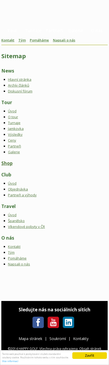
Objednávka (18, 189)
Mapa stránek (30, 338)
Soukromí (57, 338)
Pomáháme (39, 40)
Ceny (12, 140)
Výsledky (15, 134)
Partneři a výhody (22, 195)
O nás (97, 30)
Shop (6, 163)
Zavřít (89, 355)
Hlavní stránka (19, 79)
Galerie (75, 30)
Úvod (12, 111)
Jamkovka (16, 128)
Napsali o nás (64, 40)
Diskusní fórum (20, 91)
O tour (13, 116)
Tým (22, 40)
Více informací (10, 361)
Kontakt (7, 40)
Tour (12, 30)
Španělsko (16, 220)
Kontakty (81, 338)
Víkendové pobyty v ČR (26, 226)
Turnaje (33, 30)
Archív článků (18, 85)
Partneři (54, 30)
